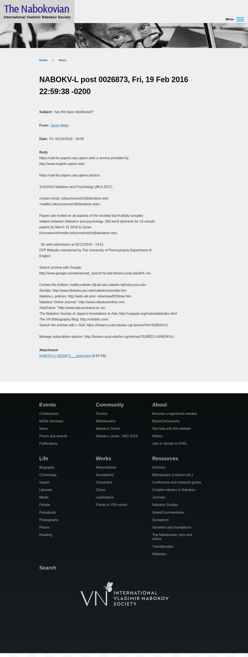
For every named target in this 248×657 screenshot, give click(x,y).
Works (103, 458)
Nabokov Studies (165, 505)
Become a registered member (174, 413)
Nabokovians (106, 421)
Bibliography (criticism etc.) (172, 475)
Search (47, 568)
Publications (48, 443)
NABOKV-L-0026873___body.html (65, 356)
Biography (46, 467)
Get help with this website (171, 428)
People (44, 505)
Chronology (48, 475)
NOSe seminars (51, 421)
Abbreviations (106, 467)
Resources (165, 458)
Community (110, 405)
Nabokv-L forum (108, 428)
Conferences (49, 413)
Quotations (160, 520)
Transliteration (163, 546)
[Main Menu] (233, 19)
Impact (44, 482)
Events (47, 405)
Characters (104, 482)
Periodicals (47, 512)
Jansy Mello (60, 125)
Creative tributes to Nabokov (173, 490)
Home (43, 60)
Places (44, 527)
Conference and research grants (176, 482)
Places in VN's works (112, 505)
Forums (101, 413)
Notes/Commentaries (168, 512)
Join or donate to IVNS (169, 443)
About (159, 405)
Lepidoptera (105, 497)
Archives (158, 467)
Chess (100, 490)
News (62, 60)
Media (44, 497)
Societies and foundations (171, 527)
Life (43, 458)
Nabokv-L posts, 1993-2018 (117, 436)
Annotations (105, 475)
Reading (45, 535)
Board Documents (165, 421)
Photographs (49, 520)
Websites (159, 554)
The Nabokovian (36, 8)
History (157, 436)
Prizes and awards (53, 436)
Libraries (45, 490)
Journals (158, 497)
